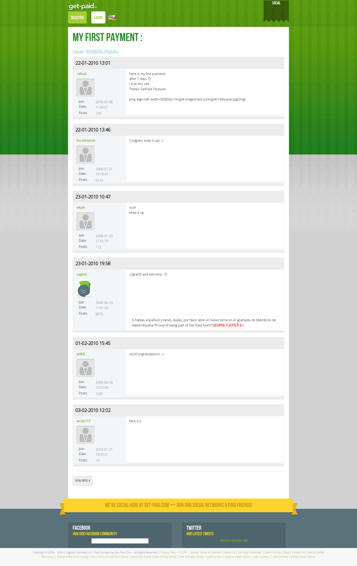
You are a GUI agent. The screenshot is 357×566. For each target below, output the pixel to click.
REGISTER (77, 18)
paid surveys (214, 557)
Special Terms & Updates (205, 552)
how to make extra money (73, 557)
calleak (81, 74)
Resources (48, 557)
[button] (112, 17)
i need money (279, 557)
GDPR (183, 552)
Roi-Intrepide (85, 140)
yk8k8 (80, 354)
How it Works (273, 552)
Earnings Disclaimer (250, 552)
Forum (78, 51)
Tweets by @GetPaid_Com (233, 541)
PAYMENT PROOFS (102, 51)
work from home (141, 557)
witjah (80, 207)
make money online (303, 557)
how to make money (191, 557)
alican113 (83, 421)
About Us (229, 552)
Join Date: (83, 104)
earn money (261, 557)
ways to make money (238, 557)
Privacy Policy (169, 552)
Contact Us (298, 552)
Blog (286, 552)
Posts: (83, 113)
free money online (165, 557)
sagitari (81, 274)
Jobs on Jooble (316, 552)
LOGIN (98, 18)
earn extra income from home (110, 557)
